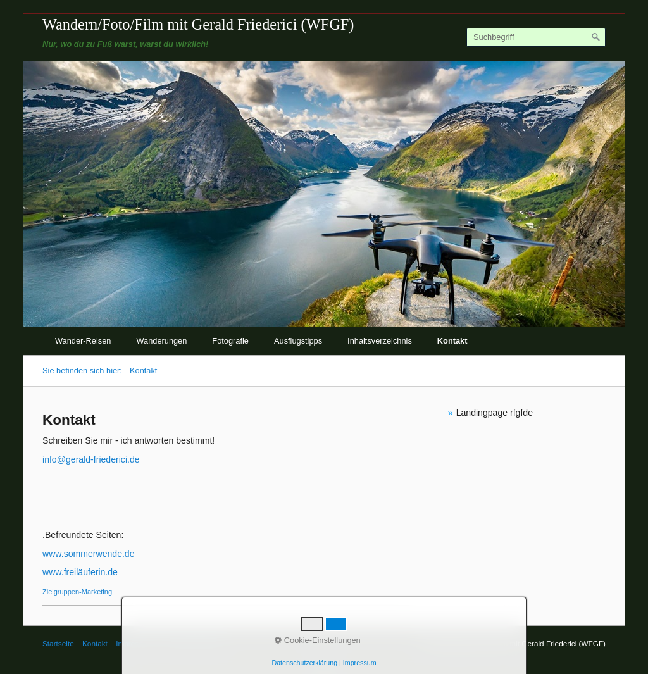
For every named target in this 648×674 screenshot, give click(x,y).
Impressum (134, 643)
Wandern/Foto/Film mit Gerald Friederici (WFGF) (198, 24)
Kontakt (452, 341)
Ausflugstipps (298, 341)
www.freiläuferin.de (80, 572)
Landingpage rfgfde (494, 413)
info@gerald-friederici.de (91, 459)
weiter (618, 201)
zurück (29, 201)
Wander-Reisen (83, 341)
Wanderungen (161, 341)
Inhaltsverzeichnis (379, 341)
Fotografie (230, 341)
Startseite (58, 643)
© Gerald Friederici (192, 643)
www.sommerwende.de (88, 554)
